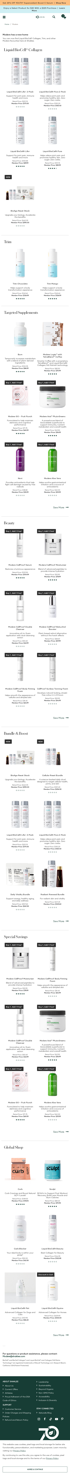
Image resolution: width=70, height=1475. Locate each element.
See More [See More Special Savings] (61, 1131)
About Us (9, 1386)
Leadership (44, 1382)
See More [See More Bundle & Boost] (61, 921)
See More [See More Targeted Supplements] (61, 507)
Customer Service (13, 1409)
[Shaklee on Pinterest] (62, 1419)
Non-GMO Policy (46, 1393)
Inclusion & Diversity (48, 1400)
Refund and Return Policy (16, 1420)
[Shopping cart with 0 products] (64, 17)
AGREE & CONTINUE (35, 1469)
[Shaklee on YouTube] (56, 1419)
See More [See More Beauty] (61, 717)
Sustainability (45, 1385)
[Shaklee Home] (14, 17)
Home (7, 24)
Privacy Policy (19, 1451)
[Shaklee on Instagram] (39, 1419)
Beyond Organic (46, 1389)
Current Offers (11, 1389)
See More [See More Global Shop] (61, 1335)
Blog (45, 1413)
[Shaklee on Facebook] (44, 1419)
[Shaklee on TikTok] (50, 1417)
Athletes (9, 1393)
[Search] (54, 17)
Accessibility (44, 1396)
